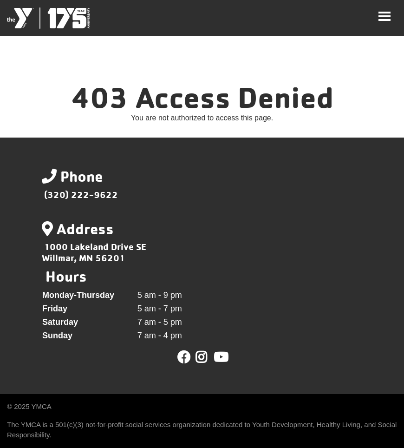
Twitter (208, 357)
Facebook (183, 357)
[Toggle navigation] (384, 16)
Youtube (220, 357)
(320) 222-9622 (81, 194)
